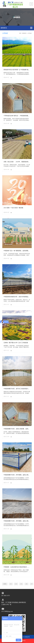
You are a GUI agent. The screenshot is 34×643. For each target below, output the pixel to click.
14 (16, 584)
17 (31, 584)
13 (10, 584)
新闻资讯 (24, 33)
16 (26, 584)
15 (21, 584)
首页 (20, 33)
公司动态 (29, 33)
